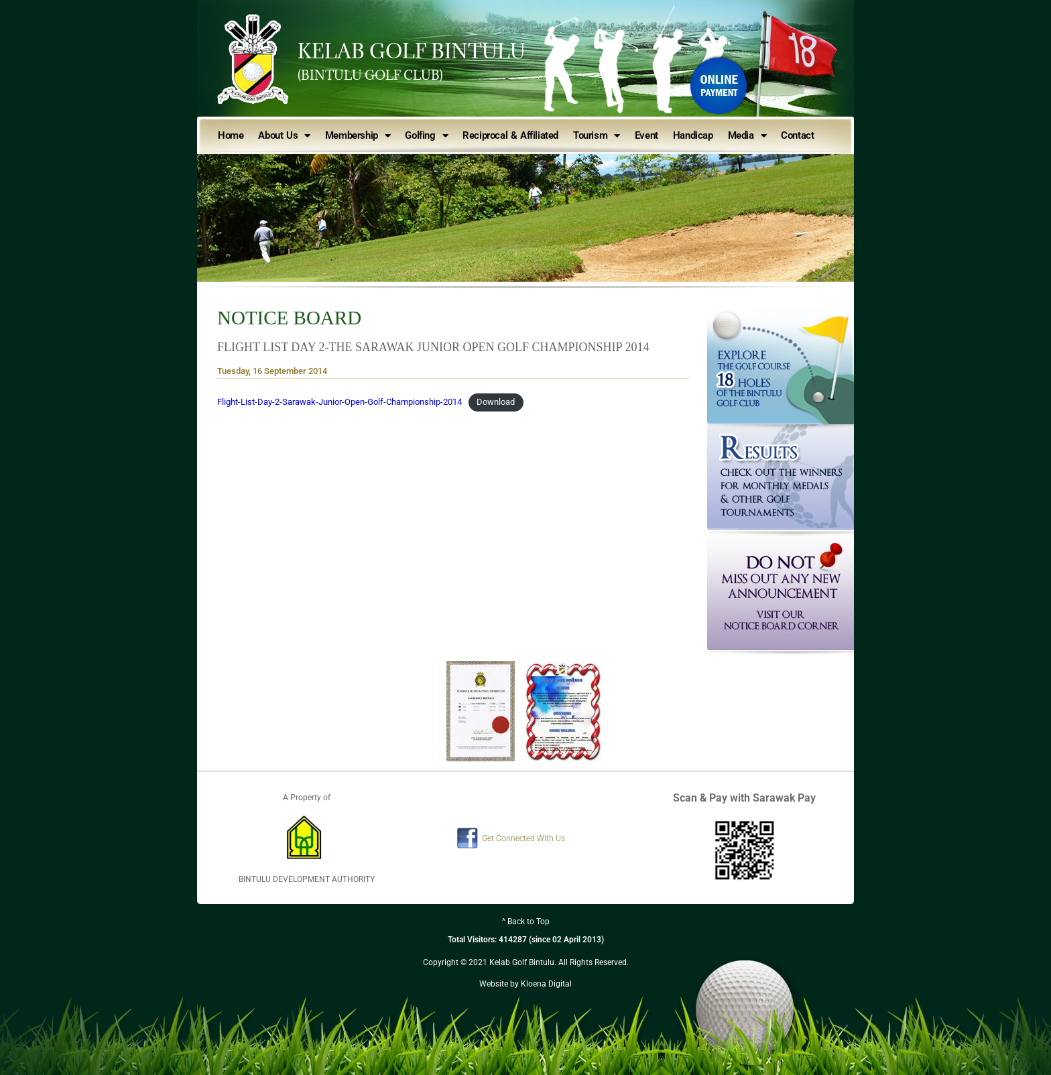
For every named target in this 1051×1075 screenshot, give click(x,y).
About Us (284, 135)
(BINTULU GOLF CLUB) (370, 75)
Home (230, 135)
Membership (358, 135)
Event (646, 135)
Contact (797, 135)
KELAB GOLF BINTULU (412, 51)
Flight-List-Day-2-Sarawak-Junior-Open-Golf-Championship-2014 (339, 402)
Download (496, 402)
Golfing (426, 135)
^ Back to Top (526, 921)
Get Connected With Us (523, 838)
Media (747, 135)
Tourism (596, 135)
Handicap (693, 135)
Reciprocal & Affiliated (510, 135)
